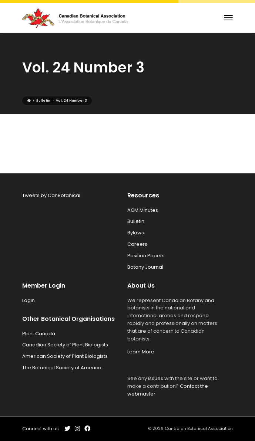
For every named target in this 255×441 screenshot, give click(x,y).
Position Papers (146, 255)
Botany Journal (145, 267)
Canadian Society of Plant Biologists (65, 344)
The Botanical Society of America (61, 367)
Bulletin (135, 221)
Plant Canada (38, 333)
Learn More (140, 351)
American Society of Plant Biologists (65, 356)
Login (28, 300)
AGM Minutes (142, 210)
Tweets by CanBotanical (51, 195)
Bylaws (135, 232)
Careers (137, 244)
